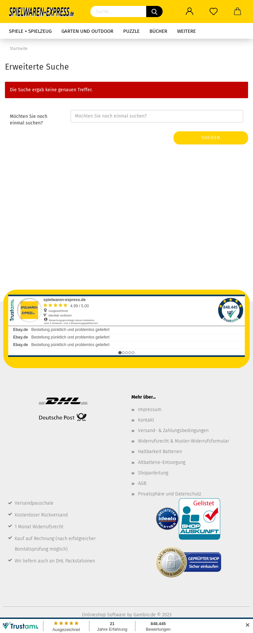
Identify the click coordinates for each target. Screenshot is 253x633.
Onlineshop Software (104, 615)
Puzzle (131, 31)
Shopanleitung (153, 473)
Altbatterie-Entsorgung (161, 462)
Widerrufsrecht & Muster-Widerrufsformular (183, 441)
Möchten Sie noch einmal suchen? (28, 120)
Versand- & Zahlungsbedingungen (173, 430)
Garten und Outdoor (87, 31)
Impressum (149, 409)
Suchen (210, 138)
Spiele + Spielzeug (30, 31)
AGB (142, 483)
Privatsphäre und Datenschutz (169, 494)
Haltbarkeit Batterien (160, 451)
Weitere (186, 31)
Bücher (158, 31)
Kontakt (146, 420)
